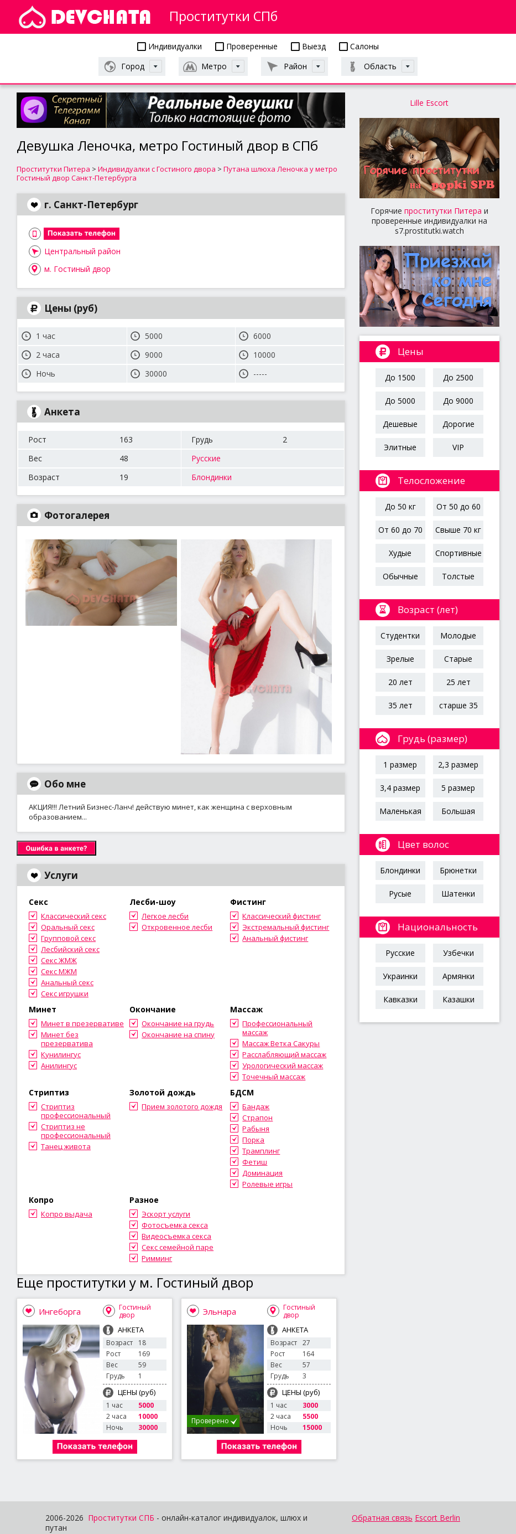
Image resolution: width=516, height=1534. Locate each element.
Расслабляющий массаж (284, 1054)
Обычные (400, 576)
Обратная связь (382, 1517)
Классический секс (73, 916)
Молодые (458, 635)
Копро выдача (66, 1214)
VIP (458, 447)
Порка (253, 1140)
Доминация (262, 1173)
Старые (458, 658)
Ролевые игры (267, 1184)
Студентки (400, 635)
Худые (400, 553)
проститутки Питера (443, 210)
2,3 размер (458, 764)
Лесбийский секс (70, 949)
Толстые (458, 576)
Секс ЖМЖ (59, 960)
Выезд (308, 46)
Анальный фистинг (275, 938)
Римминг (157, 1258)
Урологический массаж (282, 1065)
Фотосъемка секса (175, 1225)
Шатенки (458, 893)
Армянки (458, 976)
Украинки (400, 976)
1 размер (400, 764)
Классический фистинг (281, 916)
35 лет (400, 705)
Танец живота (66, 1146)
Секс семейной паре (177, 1247)
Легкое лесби (165, 916)
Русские (206, 458)
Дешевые (400, 424)
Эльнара (219, 1311)
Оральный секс (68, 927)
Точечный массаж (273, 1077)
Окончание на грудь (178, 1023)
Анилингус (59, 1065)
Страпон (257, 1118)
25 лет (458, 682)
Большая (458, 811)
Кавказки (400, 999)
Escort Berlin (437, 1517)
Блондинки (211, 477)
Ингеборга (60, 1311)
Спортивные (458, 553)
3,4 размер (400, 788)
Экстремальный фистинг (285, 927)
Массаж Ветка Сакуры (281, 1043)
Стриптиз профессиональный (76, 1110)
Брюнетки (458, 870)
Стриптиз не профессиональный (76, 1130)
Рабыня (255, 1129)
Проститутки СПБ (121, 1517)
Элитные (400, 447)
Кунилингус (61, 1054)
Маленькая (400, 811)
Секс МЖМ (59, 971)
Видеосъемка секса (176, 1236)
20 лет (400, 682)
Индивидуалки (169, 46)
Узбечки (458, 953)
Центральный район (82, 251)
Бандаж (255, 1106)
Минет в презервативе (82, 1023)
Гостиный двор (135, 1311)
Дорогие (458, 424)
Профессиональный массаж (277, 1027)
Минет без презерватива (67, 1038)
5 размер (458, 788)
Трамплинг (261, 1151)
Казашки (458, 999)
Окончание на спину (178, 1034)
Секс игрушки (64, 993)
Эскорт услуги (166, 1214)
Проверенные (246, 46)
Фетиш (254, 1162)
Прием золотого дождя (182, 1106)
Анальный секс (67, 982)
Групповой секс (68, 938)
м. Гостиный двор (77, 269)
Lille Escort (429, 102)
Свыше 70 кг (458, 529)
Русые (400, 893)
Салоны (359, 46)
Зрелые (400, 658)
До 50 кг (400, 506)
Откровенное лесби (177, 927)
